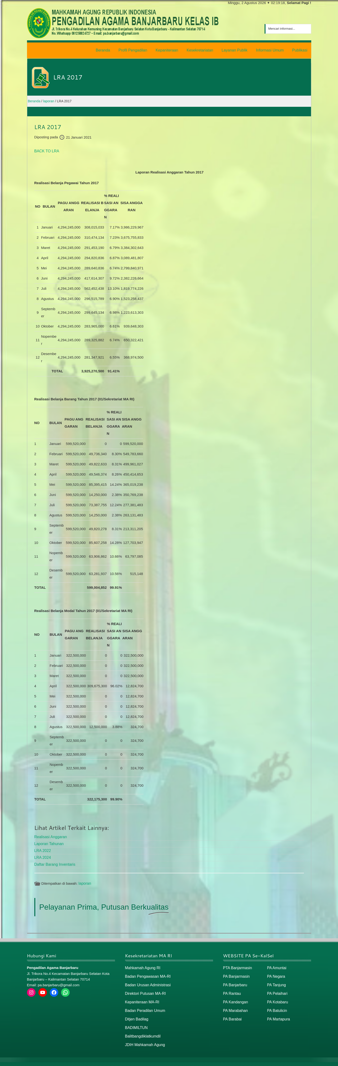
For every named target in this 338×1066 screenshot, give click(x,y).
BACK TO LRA (46, 150)
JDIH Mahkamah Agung (143, 1038)
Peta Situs (280, 1060)
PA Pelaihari (276, 989)
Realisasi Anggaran (49, 835)
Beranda (262, 1060)
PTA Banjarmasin (236, 964)
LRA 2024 (42, 854)
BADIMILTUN (135, 1021)
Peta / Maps (300, 1060)
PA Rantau (231, 989)
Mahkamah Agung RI (141, 964)
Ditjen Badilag (136, 1013)
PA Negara (275, 972)
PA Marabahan (234, 1005)
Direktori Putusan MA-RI (144, 989)
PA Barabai (232, 1013)
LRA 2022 (42, 848)
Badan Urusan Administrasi (146, 980)
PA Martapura (278, 1013)
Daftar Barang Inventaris (53, 861)
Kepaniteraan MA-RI (141, 997)
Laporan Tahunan (48, 841)
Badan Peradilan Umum (144, 1005)
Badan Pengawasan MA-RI (146, 972)
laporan (84, 880)
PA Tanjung (276, 980)
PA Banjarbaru (234, 980)
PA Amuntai (276, 964)
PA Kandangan (235, 997)
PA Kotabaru (277, 997)
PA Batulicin (276, 1005)
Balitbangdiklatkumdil (141, 1029)
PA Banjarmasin (235, 972)
